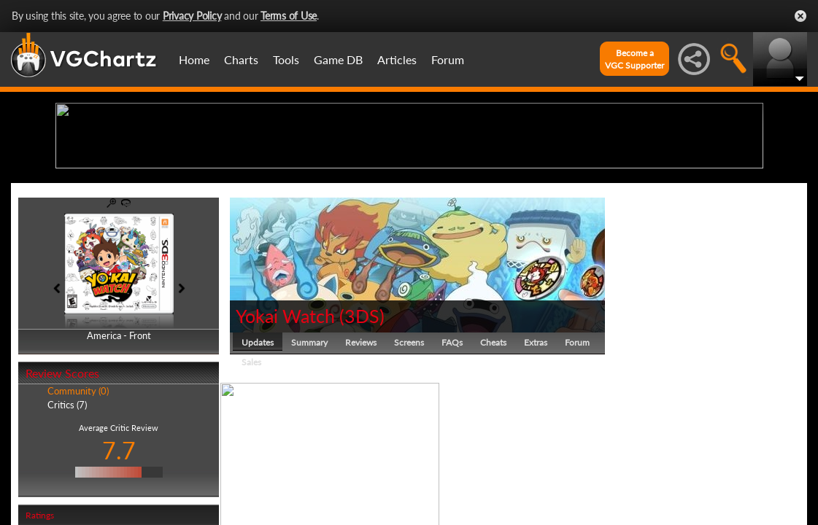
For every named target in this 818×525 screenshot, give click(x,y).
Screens (409, 455)
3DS (361, 429)
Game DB (338, 59)
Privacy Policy (192, 15)
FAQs (452, 455)
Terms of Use (289, 15)
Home (194, 59)
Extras (535, 455)
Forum (447, 59)
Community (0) (78, 504)
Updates (258, 455)
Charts (241, 59)
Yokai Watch (285, 429)
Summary (309, 455)
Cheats (493, 455)
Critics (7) (67, 518)
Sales (251, 475)
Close (800, 16)
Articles (397, 59)
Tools (286, 59)
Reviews (361, 455)
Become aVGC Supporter (634, 59)
